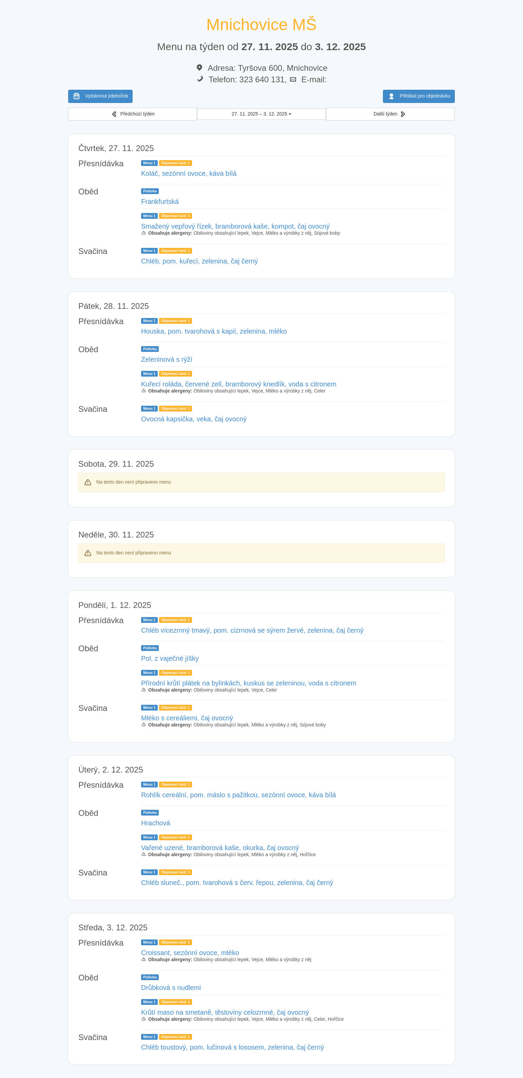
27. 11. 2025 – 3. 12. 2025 (261, 114)
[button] (132, 114)
